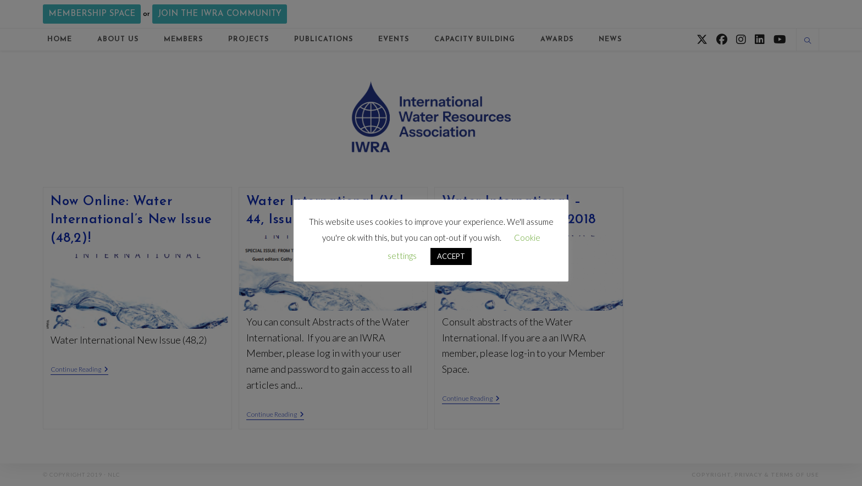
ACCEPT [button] (451, 256)
